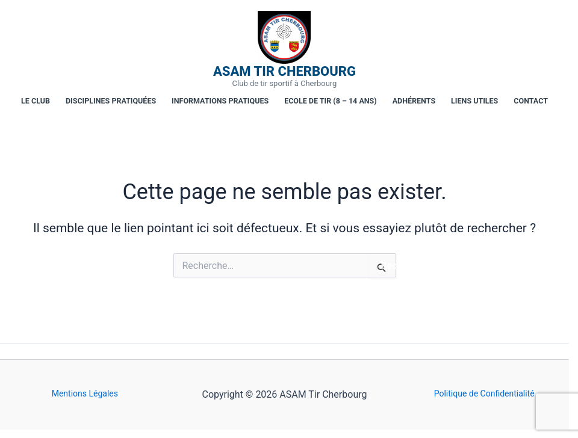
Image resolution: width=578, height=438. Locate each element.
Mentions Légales (85, 393)
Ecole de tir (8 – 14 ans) (330, 100)
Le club (35, 100)
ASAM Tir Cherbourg (284, 71)
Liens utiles (474, 100)
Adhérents (414, 100)
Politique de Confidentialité (484, 393)
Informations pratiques (220, 100)
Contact (531, 100)
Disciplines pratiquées (111, 100)
